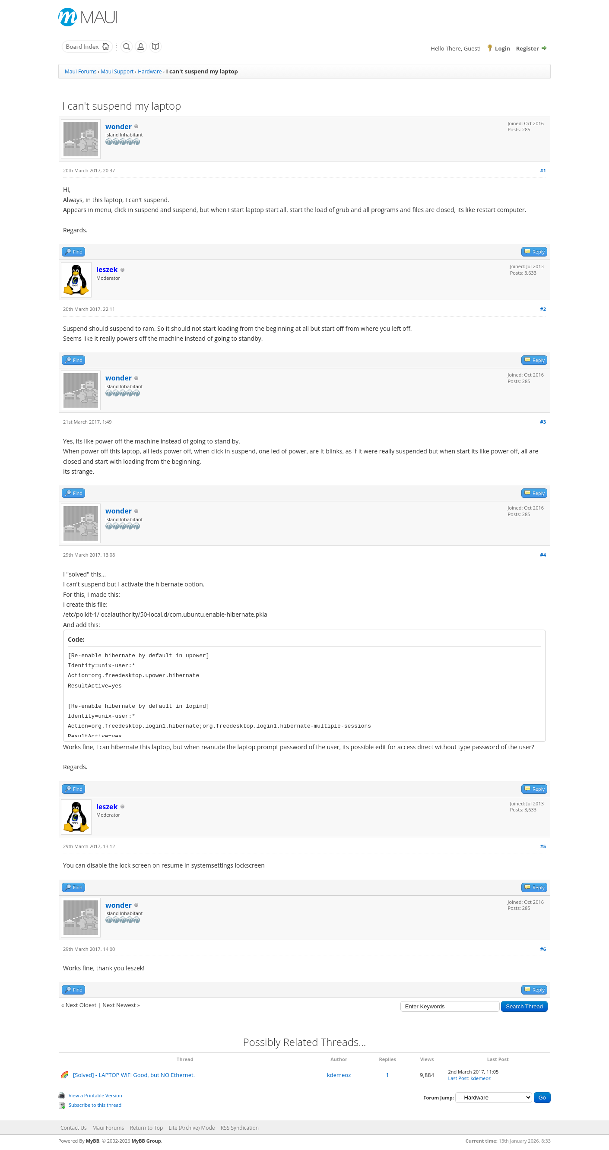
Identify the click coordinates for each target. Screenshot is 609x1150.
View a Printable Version (95, 1095)
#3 (543, 421)
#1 (543, 170)
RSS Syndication (240, 1127)
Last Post (458, 1078)
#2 (543, 309)
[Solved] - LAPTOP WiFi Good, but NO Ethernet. (134, 1075)
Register (527, 48)
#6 (543, 949)
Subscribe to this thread (95, 1105)
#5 (543, 846)
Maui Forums (80, 71)
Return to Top (146, 1127)
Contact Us (73, 1127)
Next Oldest (81, 1005)
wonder (118, 126)
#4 (543, 554)
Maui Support (117, 71)
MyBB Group (146, 1140)
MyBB (92, 1140)
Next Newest (119, 1005)
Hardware (150, 71)
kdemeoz (339, 1075)
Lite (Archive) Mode (192, 1127)
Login (502, 48)
